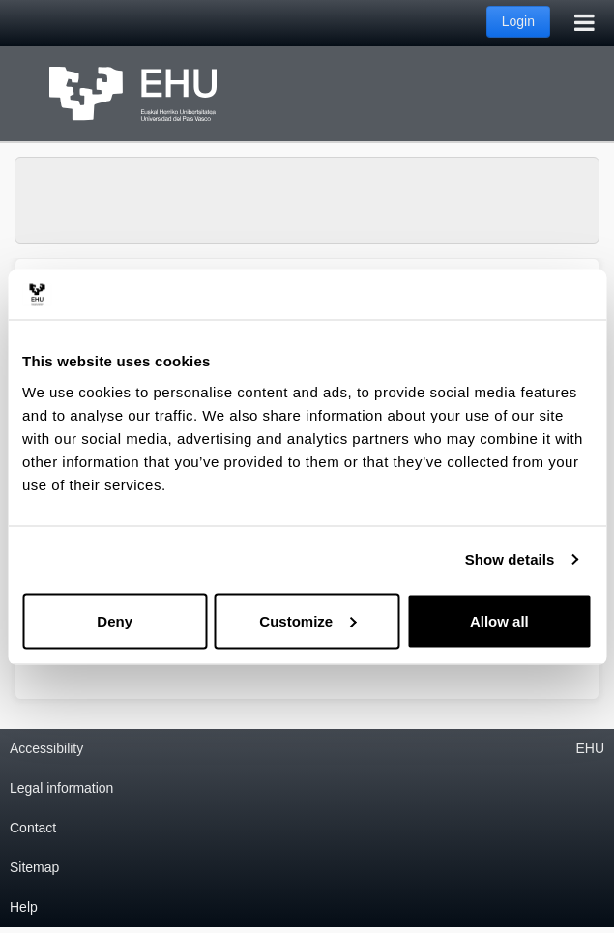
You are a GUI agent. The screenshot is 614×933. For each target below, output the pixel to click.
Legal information (61, 788)
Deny (114, 620)
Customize (307, 620)
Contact (33, 827)
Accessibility (46, 748)
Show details (510, 559)
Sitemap (34, 867)
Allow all (499, 620)
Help (24, 907)
